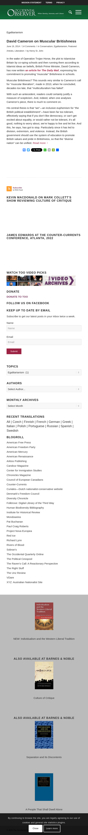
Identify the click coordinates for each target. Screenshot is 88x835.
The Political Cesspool (19, 558)
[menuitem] (31, 2)
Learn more (52, 828)
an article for (42, 70)
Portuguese (36, 426)
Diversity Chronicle (17, 498)
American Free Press (19, 442)
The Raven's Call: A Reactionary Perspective (32, 563)
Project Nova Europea (19, 530)
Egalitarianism (60, 46)
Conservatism (46, 46)
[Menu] (76, 12)
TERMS (49, 3)
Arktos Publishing (17, 461)
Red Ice (11, 535)
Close (35, 828)
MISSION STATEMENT (31, 3)
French (41, 422)
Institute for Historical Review (23, 512)
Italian (11, 426)
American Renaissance (20, 456)
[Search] (68, 12)
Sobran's (12, 549)
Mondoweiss (14, 516)
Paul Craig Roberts (17, 526)
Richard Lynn (14, 540)
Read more (41, 142)
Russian (52, 426)
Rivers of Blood (15, 544)
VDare (10, 577)
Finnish (29, 422)
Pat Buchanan (15, 521)
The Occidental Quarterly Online (25, 554)
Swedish (12, 430)
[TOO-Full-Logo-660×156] (36, 12)
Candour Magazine (17, 465)
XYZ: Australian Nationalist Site (24, 582)
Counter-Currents (17, 484)
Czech (17, 422)
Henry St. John (36, 51)
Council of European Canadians (25, 479)
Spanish (66, 426)
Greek (66, 422)
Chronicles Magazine (19, 475)
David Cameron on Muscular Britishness (41, 41)
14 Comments (28, 46)
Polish (21, 426)
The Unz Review (16, 572)
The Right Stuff (15, 568)
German (54, 422)
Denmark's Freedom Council (23, 493)
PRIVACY (60, 3)
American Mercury (17, 451)
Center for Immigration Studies (24, 470)
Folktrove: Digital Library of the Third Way (30, 503)
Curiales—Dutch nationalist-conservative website (35, 489)
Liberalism (19, 51)
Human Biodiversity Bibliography (25, 507)
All (8, 422)
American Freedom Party (21, 447)
